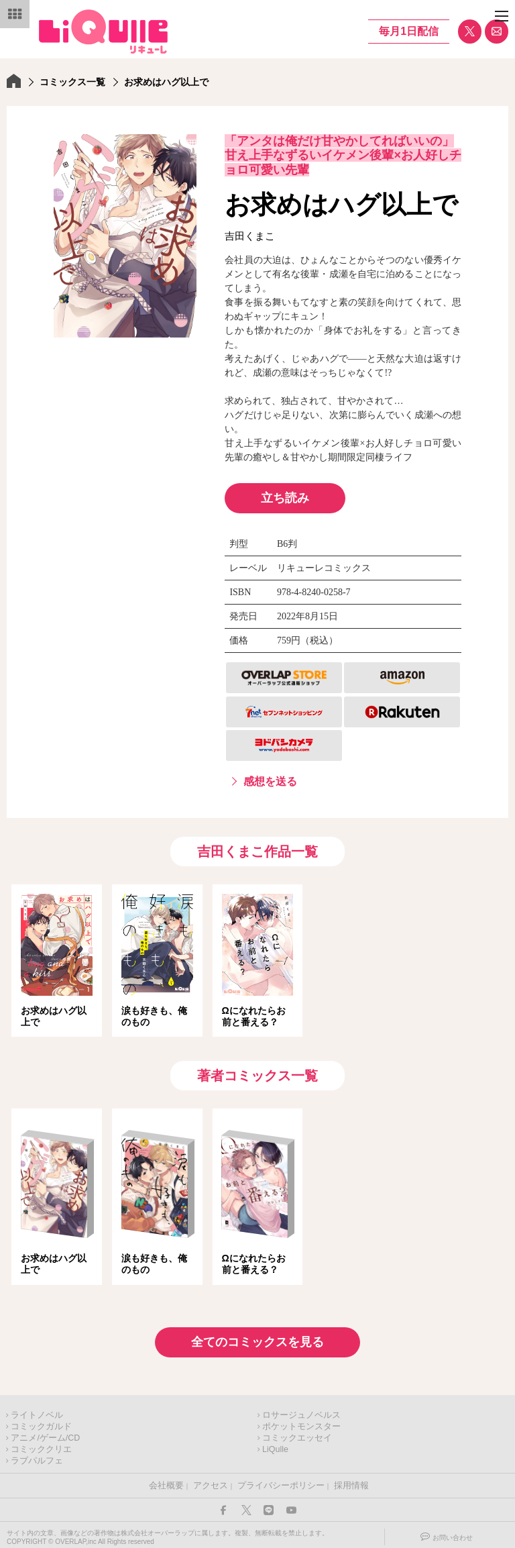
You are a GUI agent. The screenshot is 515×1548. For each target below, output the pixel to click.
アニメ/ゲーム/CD (45, 1434)
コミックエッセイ (297, 1434)
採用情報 (351, 1481)
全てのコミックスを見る (257, 1338)
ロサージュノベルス (301, 1411)
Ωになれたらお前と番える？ (254, 1016)
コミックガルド (41, 1422)
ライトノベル (37, 1411)
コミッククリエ (41, 1445)
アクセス (210, 1481)
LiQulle (275, 1445)
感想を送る (270, 781)
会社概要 (166, 1481)
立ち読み (285, 498)
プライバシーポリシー (281, 1481)
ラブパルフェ (37, 1456)
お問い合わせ (453, 1533)
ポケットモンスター (301, 1422)
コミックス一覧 (72, 81)
